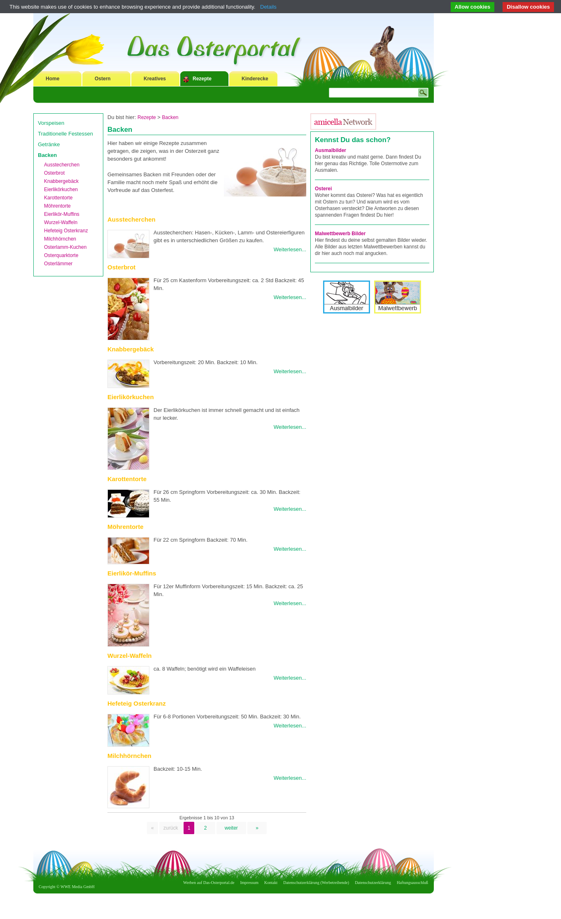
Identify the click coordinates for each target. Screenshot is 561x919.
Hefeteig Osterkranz (66, 231)
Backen (47, 155)
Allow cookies (473, 7)
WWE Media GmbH (78, 886)
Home (52, 79)
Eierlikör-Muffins (61, 214)
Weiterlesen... (290, 249)
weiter (231, 828)
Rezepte (202, 79)
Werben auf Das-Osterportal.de (208, 882)
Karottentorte (58, 198)
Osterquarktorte (61, 255)
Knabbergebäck (61, 181)
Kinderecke (255, 79)
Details (268, 7)
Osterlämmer (58, 264)
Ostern (103, 79)
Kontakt (270, 882)
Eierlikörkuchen (61, 189)
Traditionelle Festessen (65, 134)
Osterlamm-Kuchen (65, 247)
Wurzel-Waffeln (60, 222)
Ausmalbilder (330, 150)
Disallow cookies (528, 7)
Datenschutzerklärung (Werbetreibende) (316, 882)
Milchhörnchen (60, 239)
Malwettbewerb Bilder (340, 233)
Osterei (323, 189)
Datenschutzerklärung (373, 882)
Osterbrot (54, 173)
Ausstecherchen (61, 165)
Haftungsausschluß (412, 882)
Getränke (49, 144)
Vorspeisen (51, 123)
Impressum (249, 882)
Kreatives (155, 79)
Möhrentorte (57, 206)
